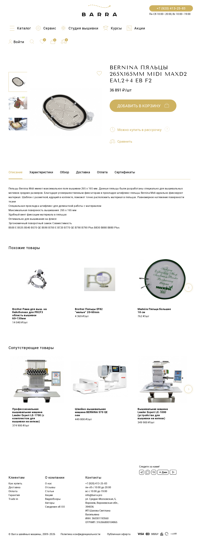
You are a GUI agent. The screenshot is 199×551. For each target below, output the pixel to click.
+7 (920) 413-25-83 (96, 483)
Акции (49, 495)
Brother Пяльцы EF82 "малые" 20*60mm (89, 310)
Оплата (102, 172)
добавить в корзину (139, 105)
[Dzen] (163, 472)
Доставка (83, 172)
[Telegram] (141, 472)
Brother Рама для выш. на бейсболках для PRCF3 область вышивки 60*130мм (29, 313)
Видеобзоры (53, 499)
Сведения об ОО (55, 506)
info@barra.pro (93, 495)
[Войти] (16, 42)
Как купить (15, 483)
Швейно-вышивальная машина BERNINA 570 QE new (91, 412)
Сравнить (125, 141)
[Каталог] (20, 28)
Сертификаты (125, 172)
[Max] (147, 472)
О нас (48, 483)
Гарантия (14, 495)
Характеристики (41, 172)
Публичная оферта (119, 534)
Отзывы (50, 487)
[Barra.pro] (99, 11)
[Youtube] (173, 472)
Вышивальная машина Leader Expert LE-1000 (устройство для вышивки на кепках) (153, 413)
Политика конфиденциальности (80, 534)
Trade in (13, 499)
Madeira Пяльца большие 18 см (154, 310)
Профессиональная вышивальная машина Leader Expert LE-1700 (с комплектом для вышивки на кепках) (28, 415)
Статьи (49, 491)
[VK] (153, 472)
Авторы (50, 503)
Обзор (64, 172)
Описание (15, 172)
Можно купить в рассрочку (139, 129)
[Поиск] (32, 42)
